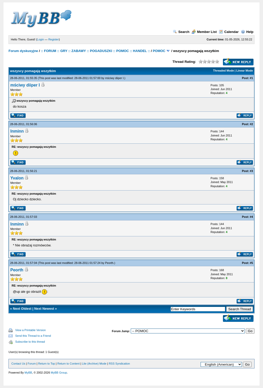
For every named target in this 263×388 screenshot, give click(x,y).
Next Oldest (22, 309)
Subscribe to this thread (30, 341)
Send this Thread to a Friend (33, 335)
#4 (251, 216)
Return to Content (68, 363)
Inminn (17, 131)
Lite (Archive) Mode (94, 363)
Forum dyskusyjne (23, 51)
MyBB (28, 372)
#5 (251, 262)
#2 (251, 124)
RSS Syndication (119, 363)
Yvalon (17, 178)
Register (53, 39)
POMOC (159, 51)
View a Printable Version (30, 330)
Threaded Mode (223, 70)
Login (40, 39)
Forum (32, 363)
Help (247, 32)
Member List (204, 32)
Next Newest (44, 309)
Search (181, 32)
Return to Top (46, 363)
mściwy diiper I (114, 78)
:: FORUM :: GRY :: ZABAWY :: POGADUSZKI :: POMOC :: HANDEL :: (95, 51)
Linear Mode (244, 70)
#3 (251, 171)
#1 (251, 78)
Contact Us (18, 363)
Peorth (109, 262)
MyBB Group (59, 372)
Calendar (229, 32)
